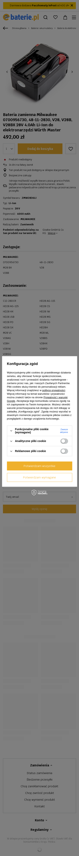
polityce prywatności (53, 390)
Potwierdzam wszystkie (39, 466)
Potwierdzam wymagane (39, 477)
